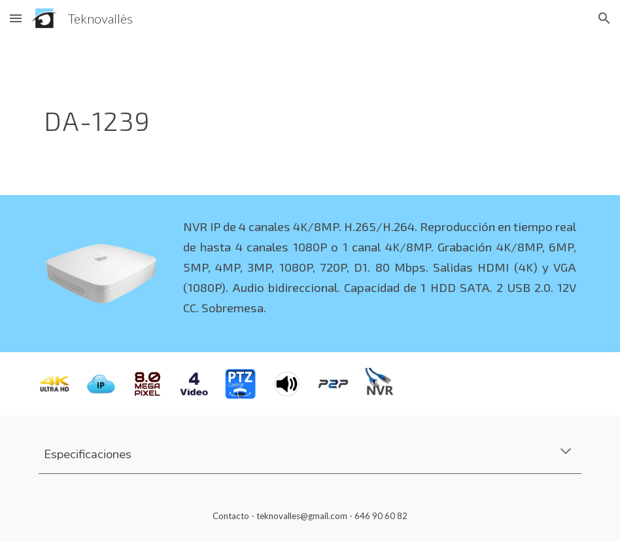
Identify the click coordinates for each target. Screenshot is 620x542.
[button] (15, 18)
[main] (264, 116)
